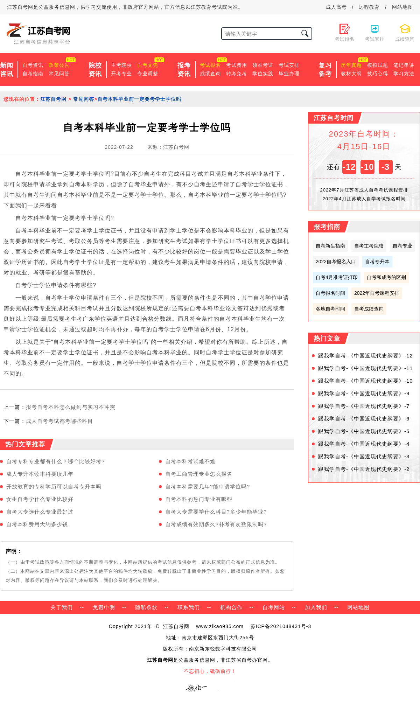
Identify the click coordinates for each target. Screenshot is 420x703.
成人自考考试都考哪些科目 (59, 421)
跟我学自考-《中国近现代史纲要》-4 (364, 444)
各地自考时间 (330, 309)
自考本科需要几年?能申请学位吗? (207, 486)
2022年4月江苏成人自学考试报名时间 (363, 198)
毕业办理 (289, 73)
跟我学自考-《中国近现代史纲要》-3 (364, 456)
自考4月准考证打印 (337, 277)
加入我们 (316, 607)
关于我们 (61, 607)
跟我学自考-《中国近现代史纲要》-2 (364, 469)
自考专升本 (377, 261)
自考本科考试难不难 (190, 461)
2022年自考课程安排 (376, 293)
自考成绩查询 (369, 309)
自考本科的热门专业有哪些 (198, 499)
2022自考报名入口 (336, 261)
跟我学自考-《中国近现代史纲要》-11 (365, 368)
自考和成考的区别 (386, 277)
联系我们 (188, 607)
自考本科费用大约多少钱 (37, 524)
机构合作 (231, 607)
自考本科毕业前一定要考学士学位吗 (139, 99)
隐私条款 (146, 607)
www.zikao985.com (220, 626)
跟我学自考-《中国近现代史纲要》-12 (365, 356)
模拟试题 (377, 65)
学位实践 (262, 73)
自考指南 (32, 73)
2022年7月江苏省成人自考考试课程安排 (364, 190)
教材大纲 (351, 73)
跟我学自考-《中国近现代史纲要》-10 (365, 381)
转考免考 (236, 73)
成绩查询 (210, 73)
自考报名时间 (330, 293)
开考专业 (121, 73)
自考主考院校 (369, 246)
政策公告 (59, 65)
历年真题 (351, 65)
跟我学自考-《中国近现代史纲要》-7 (364, 406)
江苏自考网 (53, 99)
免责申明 (104, 607)
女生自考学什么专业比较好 (40, 499)
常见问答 (59, 73)
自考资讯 (32, 65)
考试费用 (236, 65)
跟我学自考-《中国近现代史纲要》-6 (364, 419)
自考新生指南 (330, 246)
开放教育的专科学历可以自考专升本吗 (54, 486)
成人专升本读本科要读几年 (40, 474)
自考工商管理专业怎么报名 (198, 474)
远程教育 (369, 7)
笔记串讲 (403, 65)
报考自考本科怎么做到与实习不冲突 (70, 407)
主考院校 (121, 65)
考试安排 (289, 65)
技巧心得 (377, 73)
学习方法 (403, 73)
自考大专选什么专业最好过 (40, 512)
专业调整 (147, 73)
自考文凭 (147, 65)
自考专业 (402, 246)
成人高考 (336, 7)
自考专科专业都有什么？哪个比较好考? (55, 461)
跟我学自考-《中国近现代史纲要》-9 (364, 393)
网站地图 (402, 7)
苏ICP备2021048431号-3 (281, 626)
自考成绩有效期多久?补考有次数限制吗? (216, 524)
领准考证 (262, 65)
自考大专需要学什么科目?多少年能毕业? (216, 512)
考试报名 (210, 65)
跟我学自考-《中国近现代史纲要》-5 (364, 431)
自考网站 (273, 607)
